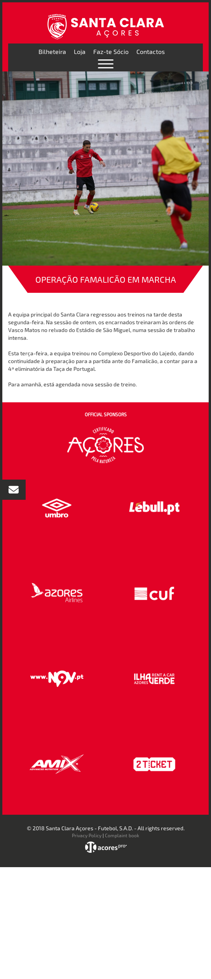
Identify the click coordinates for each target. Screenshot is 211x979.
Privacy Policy (86, 835)
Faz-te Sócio (111, 51)
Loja (79, 51)
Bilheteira (52, 51)
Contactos (150, 51)
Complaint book (122, 835)
